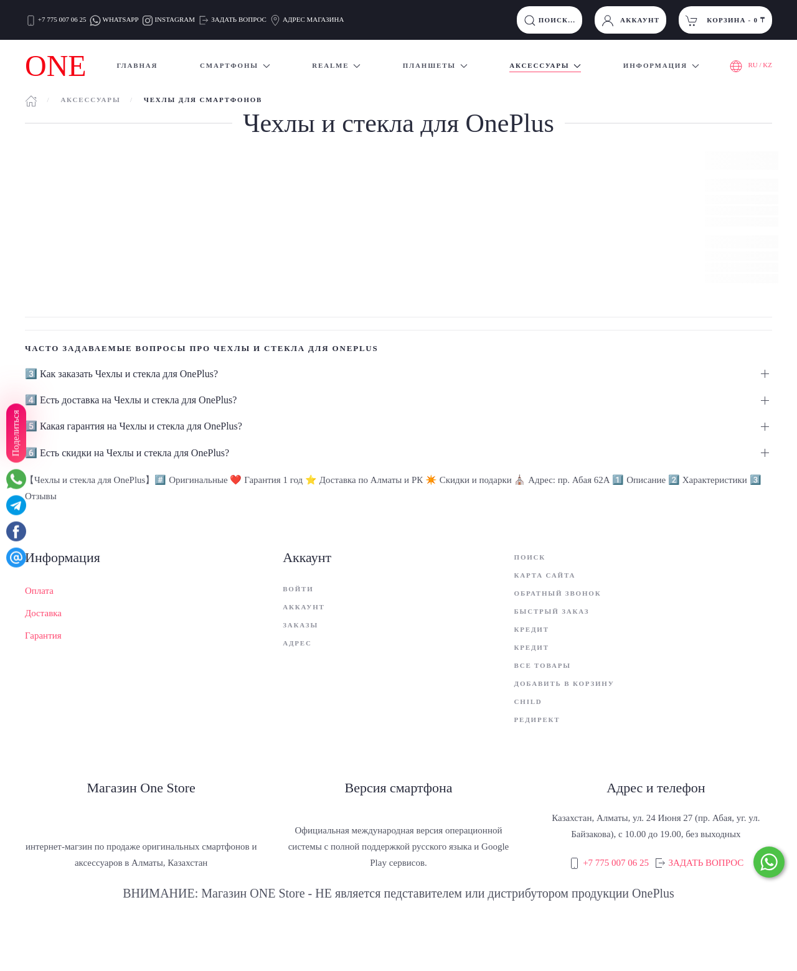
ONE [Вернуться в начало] (56, 65)
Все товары (542, 665)
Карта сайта (545, 575)
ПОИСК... (549, 20)
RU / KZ (751, 66)
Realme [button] (336, 66)
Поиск (530, 557)
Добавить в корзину (564, 683)
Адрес (297, 643)
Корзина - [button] (725, 20)
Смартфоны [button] (235, 66)
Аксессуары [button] (545, 66)
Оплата (39, 591)
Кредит (531, 629)
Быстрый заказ (552, 611)
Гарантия (43, 635)
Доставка (43, 613)
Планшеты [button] (435, 66)
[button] (398, 374)
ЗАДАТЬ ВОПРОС (238, 19)
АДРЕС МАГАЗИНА (312, 19)
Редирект (537, 719)
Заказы (300, 625)
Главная (137, 65)
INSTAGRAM (174, 19)
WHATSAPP (121, 19)
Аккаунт (630, 20)
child (528, 701)
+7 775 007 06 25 (62, 19)
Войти (298, 589)
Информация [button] (661, 66)
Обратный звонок (557, 593)
